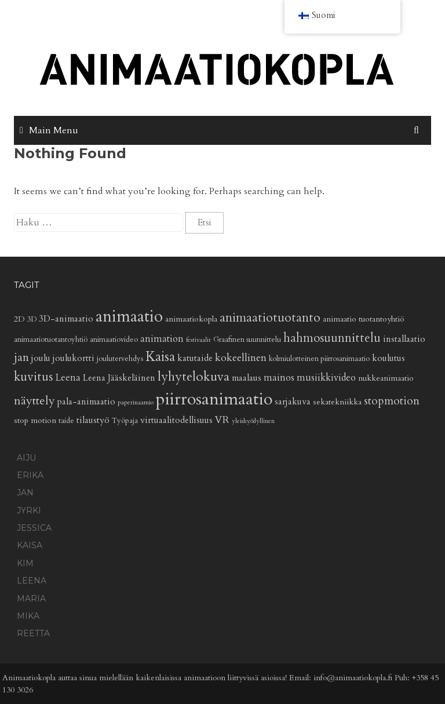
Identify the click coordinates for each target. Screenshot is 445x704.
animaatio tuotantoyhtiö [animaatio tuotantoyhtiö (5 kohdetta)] (363, 318)
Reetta (33, 633)
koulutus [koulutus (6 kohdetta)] (388, 358)
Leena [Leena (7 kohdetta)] (68, 377)
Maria (31, 598)
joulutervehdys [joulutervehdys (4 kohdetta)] (120, 359)
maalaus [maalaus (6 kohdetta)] (246, 378)
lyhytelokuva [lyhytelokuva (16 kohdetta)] (193, 376)
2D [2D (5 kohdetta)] (19, 318)
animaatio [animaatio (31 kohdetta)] (129, 316)
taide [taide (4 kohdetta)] (66, 421)
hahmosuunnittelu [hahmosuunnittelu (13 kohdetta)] (332, 338)
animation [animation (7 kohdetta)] (162, 339)
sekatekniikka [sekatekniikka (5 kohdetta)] (337, 401)
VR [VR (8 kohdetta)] (222, 419)
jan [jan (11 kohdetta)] (21, 357)
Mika (28, 616)
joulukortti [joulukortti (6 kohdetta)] (73, 358)
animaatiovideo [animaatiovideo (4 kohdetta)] (114, 340)
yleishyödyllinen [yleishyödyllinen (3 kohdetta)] (253, 421)
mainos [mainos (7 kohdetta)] (279, 377)
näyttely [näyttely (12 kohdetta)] (34, 400)
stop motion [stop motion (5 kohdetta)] (35, 420)
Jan (25, 492)
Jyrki (29, 510)
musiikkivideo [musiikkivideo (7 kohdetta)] (326, 377)
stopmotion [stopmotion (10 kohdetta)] (392, 400)
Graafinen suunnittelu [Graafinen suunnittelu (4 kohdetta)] (247, 340)
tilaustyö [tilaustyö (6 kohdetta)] (93, 420)
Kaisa (29, 545)
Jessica (34, 528)
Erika (30, 475)
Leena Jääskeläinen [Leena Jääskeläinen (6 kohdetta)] (119, 378)
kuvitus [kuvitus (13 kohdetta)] (33, 377)
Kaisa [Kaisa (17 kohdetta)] (160, 357)
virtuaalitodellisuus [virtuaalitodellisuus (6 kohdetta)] (176, 420)
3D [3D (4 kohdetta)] (32, 319)
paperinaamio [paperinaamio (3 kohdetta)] (136, 402)
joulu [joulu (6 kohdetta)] (40, 358)
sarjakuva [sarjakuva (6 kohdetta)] (293, 402)
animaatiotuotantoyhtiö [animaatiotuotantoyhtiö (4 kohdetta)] (50, 340)
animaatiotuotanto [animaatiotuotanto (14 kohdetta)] (270, 317)
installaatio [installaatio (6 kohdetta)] (404, 339)
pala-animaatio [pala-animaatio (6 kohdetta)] (86, 402)
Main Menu (53, 130)
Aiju (26, 458)
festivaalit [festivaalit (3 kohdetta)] (198, 339)
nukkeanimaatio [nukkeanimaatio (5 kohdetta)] (386, 378)
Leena (31, 580)
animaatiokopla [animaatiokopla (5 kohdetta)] (191, 318)
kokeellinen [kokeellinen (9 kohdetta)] (241, 358)
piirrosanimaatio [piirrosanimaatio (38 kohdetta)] (214, 399)
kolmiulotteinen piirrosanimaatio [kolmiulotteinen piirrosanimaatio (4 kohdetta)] (319, 359)
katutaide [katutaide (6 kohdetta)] (195, 358)
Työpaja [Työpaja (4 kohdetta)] (125, 421)
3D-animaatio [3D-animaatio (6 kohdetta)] (66, 319)
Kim (25, 563)
